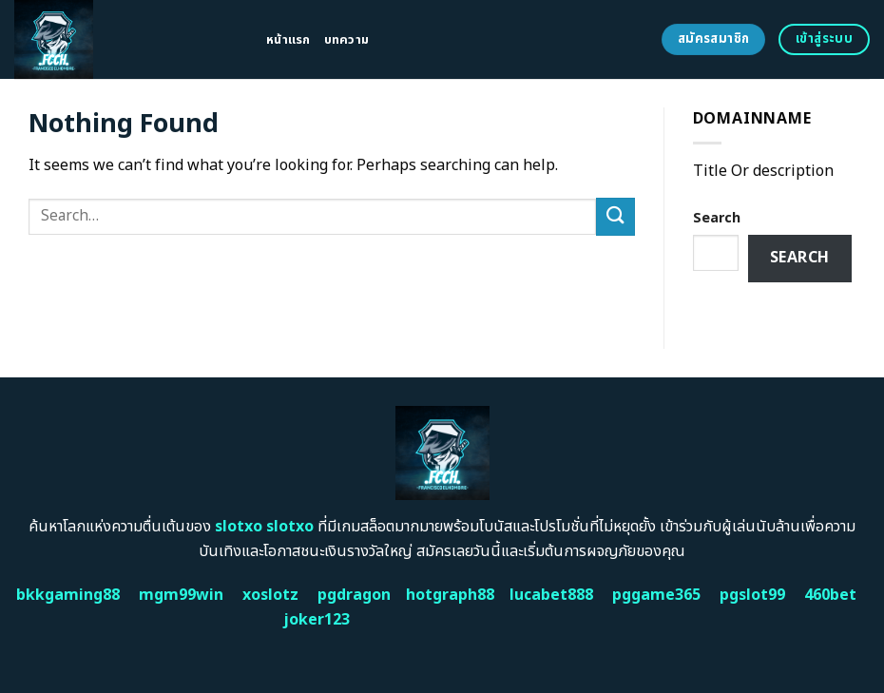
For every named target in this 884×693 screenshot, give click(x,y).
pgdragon (354, 595)
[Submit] (615, 216)
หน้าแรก (288, 39)
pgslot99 (752, 595)
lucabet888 (551, 595)
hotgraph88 (450, 595)
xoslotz (270, 595)
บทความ (347, 39)
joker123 (316, 619)
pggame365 (656, 595)
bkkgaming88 (68, 595)
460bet (830, 595)
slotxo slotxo (264, 526)
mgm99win (181, 595)
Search (716, 218)
